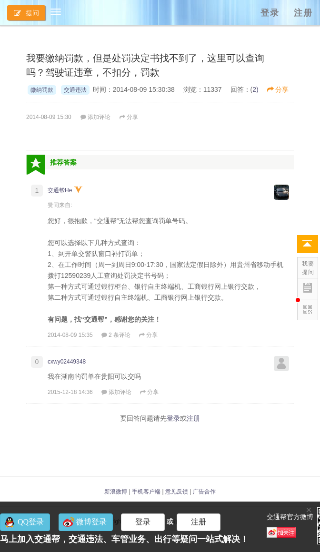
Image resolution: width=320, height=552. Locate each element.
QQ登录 (31, 522)
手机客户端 (146, 491)
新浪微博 (115, 491)
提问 (26, 13)
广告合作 (204, 491)
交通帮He (60, 190)
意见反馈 (176, 491)
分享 (278, 89)
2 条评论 (115, 335)
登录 (270, 13)
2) (255, 89)
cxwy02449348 (67, 361)
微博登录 (91, 522)
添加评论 (95, 117)
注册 (303, 13)
